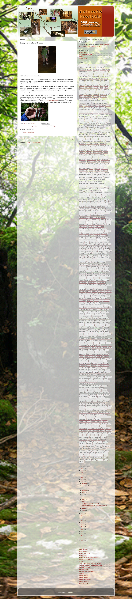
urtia (80, 448)
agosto (84, 492)
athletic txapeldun (85, 114)
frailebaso (90, 199)
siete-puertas (90, 403)
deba (100, 159)
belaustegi (96, 136)
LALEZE (104, 293)
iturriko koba (108, 251)
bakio (95, 125)
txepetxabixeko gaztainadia (96, 430)
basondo (96, 132)
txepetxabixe (83, 430)
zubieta (94, 459)
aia (94, 74)
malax (105, 316)
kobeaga (108, 284)
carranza (89, 152)
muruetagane (89, 343)
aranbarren (82, 92)
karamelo (82, 273)
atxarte (87, 116)
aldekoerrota (83, 78)
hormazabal (89, 231)
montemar (82, 338)
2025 (82, 470)
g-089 (92, 201)
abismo (93, 67)
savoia (95, 401)
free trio (97, 199)
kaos (106, 269)
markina (81, 325)
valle (89, 450)
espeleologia (83, 181)
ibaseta (106, 233)
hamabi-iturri (83, 226)
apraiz (106, 87)
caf (110, 148)
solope (101, 408)
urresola (89, 443)
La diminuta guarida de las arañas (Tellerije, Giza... (95, 505)
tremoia (103, 423)
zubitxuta (100, 459)
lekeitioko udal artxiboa (86, 305)
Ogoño (93, 347)
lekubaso (107, 305)
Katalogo (90, 278)
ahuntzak (90, 74)
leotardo (86, 307)
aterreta (99, 112)
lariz (93, 298)
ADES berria (91, 71)
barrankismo (83, 127)
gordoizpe (82, 224)
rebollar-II (93, 383)
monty (88, 338)
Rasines (87, 383)
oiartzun (104, 347)
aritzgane (96, 96)
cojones (81, 154)
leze (85, 311)
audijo (95, 121)
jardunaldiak (101, 257)
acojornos (103, 69)
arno (93, 103)
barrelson (91, 127)
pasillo (104, 367)
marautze (96, 322)
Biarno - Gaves (83, 551)
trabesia (104, 421)
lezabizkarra (83, 309)
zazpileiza (87, 455)
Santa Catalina (83, 396)
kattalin (81, 280)
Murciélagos (102, 340)
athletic (105, 112)
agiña (80, 74)
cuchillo (95, 157)
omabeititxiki (102, 352)
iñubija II (81, 242)
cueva (100, 157)
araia (98, 89)
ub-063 (109, 432)
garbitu (88, 210)
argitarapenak (88, 96)
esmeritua (107, 177)
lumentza (88, 314)
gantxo (93, 208)
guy (105, 224)
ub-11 (84, 435)
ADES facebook (83, 58)
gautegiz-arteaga (89, 213)
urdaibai (89, 441)
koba (92, 280)
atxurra (81, 121)
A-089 (86, 65)
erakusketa (104, 170)
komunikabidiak (95, 287)
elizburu (88, 168)
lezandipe (100, 309)
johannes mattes (99, 260)
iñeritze (99, 240)
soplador (107, 408)
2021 (82, 479)
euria (107, 188)
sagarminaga (83, 390)
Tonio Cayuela (107, 417)
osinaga (109, 358)
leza (110, 307)
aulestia (105, 121)
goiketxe (108, 219)
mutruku (102, 343)
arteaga (101, 105)
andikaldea (106, 83)
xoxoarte (86, 452)
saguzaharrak (92, 390)
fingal (99, 197)
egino (102, 166)
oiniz (80, 349)
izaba (80, 257)
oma (96, 352)
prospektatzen (83, 379)
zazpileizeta (94, 455)
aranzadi (89, 94)
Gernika (103, 217)
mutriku (96, 343)
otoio (105, 361)
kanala (89, 266)
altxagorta (88, 80)
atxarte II (93, 116)
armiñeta (81, 103)
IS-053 (101, 244)
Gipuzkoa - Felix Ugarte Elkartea (87, 571)
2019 (82, 513)
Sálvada (81, 392)
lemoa (81, 307)
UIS (102, 437)
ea (86, 166)
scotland (100, 401)
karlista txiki (103, 273)
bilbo (80, 141)
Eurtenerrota (97, 190)
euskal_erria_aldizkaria (86, 192)
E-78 (83, 166)
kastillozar (82, 278)
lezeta (103, 311)
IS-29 (107, 246)
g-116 (100, 201)
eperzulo (97, 170)
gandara (81, 208)
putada (91, 379)
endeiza (91, 170)
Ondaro (81, 356)
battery (85, 134)
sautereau (89, 401)
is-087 (80, 246)
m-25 (96, 314)
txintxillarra (83, 432)
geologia (101, 215)
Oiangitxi (98, 347)
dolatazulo (90, 163)
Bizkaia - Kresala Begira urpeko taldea (88, 557)
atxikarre (107, 116)
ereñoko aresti (97, 172)
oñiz (84, 358)
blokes (103, 141)
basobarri (82, 132)
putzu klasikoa (98, 379)
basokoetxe (89, 132)
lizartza (81, 314)
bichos (108, 139)
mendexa (106, 327)
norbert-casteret (84, 347)
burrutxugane (100, 145)
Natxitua (90, 345)
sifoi (96, 403)
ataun (106, 110)
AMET (102, 80)
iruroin (92, 244)
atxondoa (88, 119)
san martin (93, 394)
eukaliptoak (100, 188)
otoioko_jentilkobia (85, 363)
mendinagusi (83, 329)
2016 (82, 520)
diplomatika (82, 163)
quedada (88, 381)
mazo (80, 327)
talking (86, 414)
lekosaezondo (99, 305)
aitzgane (81, 76)
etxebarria (97, 186)
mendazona (99, 327)
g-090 (96, 201)
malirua (89, 318)
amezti (107, 80)
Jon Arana (108, 260)
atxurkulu (106, 119)
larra (98, 298)
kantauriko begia (104, 266)
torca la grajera (96, 421)
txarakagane (105, 428)
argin (81, 96)
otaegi (95, 361)
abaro (104, 65)
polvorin (81, 376)
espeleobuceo (89, 179)
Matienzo (102, 325)
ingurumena (82, 240)
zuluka (81, 461)
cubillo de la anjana (98, 154)
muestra (100, 338)
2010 (82, 533)
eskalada (94, 177)
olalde (102, 349)
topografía (90, 419)
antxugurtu (88, 87)
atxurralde (88, 121)
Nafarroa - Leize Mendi (85, 579)
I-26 (80, 233)
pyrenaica (82, 381)
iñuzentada (93, 242)
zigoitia (86, 457)
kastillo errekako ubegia (43, 126)
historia (98, 228)
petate (101, 372)
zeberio (101, 455)
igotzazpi (97, 235)
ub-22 (88, 435)
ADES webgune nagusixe (85, 54)
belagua (81, 136)
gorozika (89, 224)
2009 (82, 535)
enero (83, 510)
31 (79, 65)
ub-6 (100, 435)
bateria (102, 132)
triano (108, 423)
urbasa (103, 439)
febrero (84, 508)
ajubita (96, 76)
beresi (102, 136)
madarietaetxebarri (85, 316)
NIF (95, 345)
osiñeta (85, 361)
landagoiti (101, 296)
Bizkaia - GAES (83, 555)
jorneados (82, 262)
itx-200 (90, 255)
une (89, 439)
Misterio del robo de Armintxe (88, 336)
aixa (86, 76)
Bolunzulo (82, 143)
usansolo (98, 448)
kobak (98, 284)
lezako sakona (92, 309)
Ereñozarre (82, 174)
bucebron (103, 143)
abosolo (89, 69)
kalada (106, 264)
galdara (88, 206)
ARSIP (96, 105)
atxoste (94, 119)
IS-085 (109, 244)
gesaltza (82, 219)
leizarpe (81, 302)
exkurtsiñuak (98, 192)
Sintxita (94, 405)
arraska (104, 103)
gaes (99, 204)
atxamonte (108, 114)
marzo (83, 501)
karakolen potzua (96, 271)
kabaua (101, 264)
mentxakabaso (94, 331)
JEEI (107, 257)
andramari (89, 85)
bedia (98, 134)
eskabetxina (86, 177)
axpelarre (82, 125)
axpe (108, 123)
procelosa (108, 376)
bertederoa (94, 139)
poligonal (103, 374)
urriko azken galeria (99, 443)
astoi (88, 110)
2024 (82, 472)
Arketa (89, 98)
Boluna (108, 141)
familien (104, 195)
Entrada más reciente (27, 139)
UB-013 (105, 432)
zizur (105, 457)
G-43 (107, 201)
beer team (104, 134)
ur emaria (94, 439)
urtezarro (106, 446)
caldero (87, 150)
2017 (82, 518)
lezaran (106, 309)
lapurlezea (88, 298)
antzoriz (96, 87)
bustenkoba (82, 148)
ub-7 (103, 435)
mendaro (92, 327)
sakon (99, 390)
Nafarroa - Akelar (83, 575)
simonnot (82, 405)
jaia (91, 257)
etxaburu (89, 186)
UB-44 (96, 435)
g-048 (80, 201)
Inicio (49, 139)
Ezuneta (98, 195)
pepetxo (56, 126)
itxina (103, 255)
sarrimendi (106, 399)
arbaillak (95, 94)
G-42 (103, 201)
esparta (81, 179)
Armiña (103, 101)
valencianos (82, 450)
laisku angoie (98, 293)
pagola (88, 365)
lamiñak (52, 126)
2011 (82, 531)
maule (107, 325)
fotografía (82, 199)
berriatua (82, 139)
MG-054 (90, 334)
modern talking (102, 336)
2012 (82, 529)
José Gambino (102, 262)
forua (103, 197)
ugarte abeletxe (95, 437)
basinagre (106, 130)
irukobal (86, 244)
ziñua (91, 457)
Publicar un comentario (28, 132)
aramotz (108, 89)
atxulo (100, 119)
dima (98, 161)
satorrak (82, 401)
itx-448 (95, 255)
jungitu (89, 264)
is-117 (92, 246)
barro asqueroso (84, 130)
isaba (101, 248)
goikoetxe (89, 222)
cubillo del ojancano (85, 157)
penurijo (81, 372)
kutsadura (101, 291)
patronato (101, 370)
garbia (103, 208)
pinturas (91, 374)
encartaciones (83, 170)
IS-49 (91, 248)
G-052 (84, 201)
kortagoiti (104, 287)
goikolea (102, 222)
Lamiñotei (94, 296)
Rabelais (107, 381)
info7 (108, 237)
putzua (106, 379)
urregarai (82, 443)
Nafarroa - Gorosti (83, 577)
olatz (106, 349)
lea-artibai (106, 300)
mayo (83, 499)
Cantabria (104, 150)
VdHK (93, 450)
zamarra (92, 452)
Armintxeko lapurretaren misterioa (89, 101)
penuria (107, 370)
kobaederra (105, 280)
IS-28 (103, 246)
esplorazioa (94, 183)
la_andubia (108, 291)
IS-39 (80, 248)
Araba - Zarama (83, 549)
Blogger (71, 592)
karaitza (87, 271)
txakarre (102, 426)
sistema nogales (102, 405)
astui (92, 110)
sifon (100, 403)
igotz (91, 235)
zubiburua (88, 459)
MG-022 (81, 334)
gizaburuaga (95, 219)
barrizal (97, 127)
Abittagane (82, 69)
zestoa (81, 457)
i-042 (106, 231)
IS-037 (97, 244)
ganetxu (87, 208)
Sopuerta (82, 410)
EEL (98, 166)
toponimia (97, 419)
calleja (93, 150)
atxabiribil (95, 114)
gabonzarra (93, 204)
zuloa (106, 459)
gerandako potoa (95, 217)
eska (80, 177)
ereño (89, 172)
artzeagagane (88, 107)
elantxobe (82, 168)
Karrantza (90, 275)
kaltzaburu (82, 266)
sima (104, 403)
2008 (82, 538)
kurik (100, 289)
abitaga (102, 67)
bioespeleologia (88, 141)
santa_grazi (101, 396)
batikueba (108, 132)
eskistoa (100, 177)
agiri (84, 74)
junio (83, 497)
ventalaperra (99, 450)
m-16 (93, 314)
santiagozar (83, 399)
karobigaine (82, 275)
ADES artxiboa (83, 71)
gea (92, 215)
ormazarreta (91, 358)
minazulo (100, 334)
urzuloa (91, 448)
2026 (82, 468)
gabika (86, 204)
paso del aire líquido (85, 370)
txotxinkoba (91, 432)
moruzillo (94, 338)
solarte (87, 408)
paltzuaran (92, 367)
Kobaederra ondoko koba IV (87, 284)
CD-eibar (105, 152)
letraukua (100, 307)
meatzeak (86, 327)
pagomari (94, 365)
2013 (82, 526)
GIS (90, 219)
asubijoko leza (99, 110)
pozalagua (94, 376)
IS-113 (88, 246)
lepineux (92, 307)
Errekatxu (106, 174)
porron (87, 376)
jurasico (95, 264)
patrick (94, 370)
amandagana (96, 80)
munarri (89, 340)
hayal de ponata (99, 226)
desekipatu (82, 161)
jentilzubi (90, 260)
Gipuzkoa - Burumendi (84, 567)
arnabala (88, 103)
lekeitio (97, 302)
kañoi (102, 269)
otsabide (94, 363)
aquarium (82, 89)
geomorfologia (83, 217)
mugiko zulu (107, 338)
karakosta (106, 271)
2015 (82, 522)
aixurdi (91, 76)
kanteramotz (92, 269)
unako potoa (83, 439)
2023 (82, 475)
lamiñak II (87, 296)
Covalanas (88, 154)
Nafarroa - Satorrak (84, 581)
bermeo (107, 136)
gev (87, 219)
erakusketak (83, 172)
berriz (88, 139)
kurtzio (88, 291)
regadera (104, 385)
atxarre (81, 116)
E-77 (80, 166)
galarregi (105, 204)
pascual (99, 367)
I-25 (109, 231)
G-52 (110, 201)
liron (107, 311)
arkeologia (82, 98)
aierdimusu (100, 74)
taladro (107, 412)
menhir (106, 329)
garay (98, 208)
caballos (105, 148)
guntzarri (100, 224)
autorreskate (83, 123)
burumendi (108, 145)
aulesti (100, 121)
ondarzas (106, 356)
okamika (90, 349)
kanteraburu (83, 269)
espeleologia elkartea (95, 181)
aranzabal (82, 94)
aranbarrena (91, 92)
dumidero (102, 163)
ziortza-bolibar (98, 457)
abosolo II (96, 69)
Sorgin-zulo (89, 410)
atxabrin (101, 114)
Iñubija (104, 240)
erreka (100, 174)
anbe (100, 83)
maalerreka (101, 314)
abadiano (99, 65)
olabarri (96, 349)
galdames (82, 206)
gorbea (108, 222)
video (80, 452)
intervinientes (91, 240)
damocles (95, 159)
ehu (106, 166)
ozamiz (106, 363)
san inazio (98, 392)
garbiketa (82, 210)
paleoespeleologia (103, 365)
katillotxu (103, 278)
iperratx (99, 242)
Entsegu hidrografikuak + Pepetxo (90, 503)
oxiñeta (100, 363)
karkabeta (95, 273)
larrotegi (104, 298)
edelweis (90, 166)
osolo (91, 361)
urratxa (105, 441)
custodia (82, 159)
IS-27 (100, 246)
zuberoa (81, 459)
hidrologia (92, 228)
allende (96, 78)
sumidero (96, 410)
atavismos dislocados (85, 112)
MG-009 (107, 331)
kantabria (95, 266)
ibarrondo (100, 233)
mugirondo (82, 340)
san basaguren (89, 392)
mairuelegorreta (97, 316)
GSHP (94, 224)
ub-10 (80, 435)
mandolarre (88, 322)
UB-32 (92, 435)
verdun (107, 450)
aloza (106, 78)
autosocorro (93, 123)
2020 (82, 481)
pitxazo (97, 374)
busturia (99, 148)
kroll (95, 289)
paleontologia (83, 367)
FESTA (94, 197)
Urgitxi (100, 441)
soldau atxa (94, 408)
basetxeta (99, 130)
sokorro (81, 408)
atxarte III (100, 116)
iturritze (82, 253)
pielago (85, 374)
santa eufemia (93, 396)
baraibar (100, 125)
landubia (107, 296)
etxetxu (94, 188)
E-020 (107, 163)
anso (107, 85)
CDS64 (81, 561)
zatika (81, 455)
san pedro (100, 394)
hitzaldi (104, 228)
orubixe (103, 358)
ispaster (106, 248)
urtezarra (99, 446)
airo (109, 74)
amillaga (81, 83)
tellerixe (104, 414)
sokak (109, 405)
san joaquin (105, 392)
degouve (105, 159)
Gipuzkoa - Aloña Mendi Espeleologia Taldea (90, 565)
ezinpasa (92, 195)
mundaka (95, 340)
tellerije (98, 414)
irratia (81, 244)
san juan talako (84, 394)
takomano (101, 412)
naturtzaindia (83, 345)
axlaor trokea (102, 123)
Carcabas (82, 152)
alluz (101, 78)
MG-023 (86, 334)
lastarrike (90, 300)
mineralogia (107, 334)
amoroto (27, 126)
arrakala (98, 103)
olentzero (82, 352)
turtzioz (88, 426)
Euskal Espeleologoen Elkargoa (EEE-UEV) (90, 563)
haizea (109, 224)
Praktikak (101, 376)
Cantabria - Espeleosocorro (86, 559)
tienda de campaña (91, 417)
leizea (87, 302)
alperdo (81, 80)
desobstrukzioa (91, 161)
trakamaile (89, 423)
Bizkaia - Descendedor (84, 553)
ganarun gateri (105, 206)
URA (99, 439)
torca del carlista (84, 421)
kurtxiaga (82, 291)
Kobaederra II (83, 282)
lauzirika (96, 300)
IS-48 (87, 248)
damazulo (88, 159)
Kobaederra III (92, 282)
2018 (82, 515)
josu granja (82, 264)
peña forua (88, 372)
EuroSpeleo (88, 190)
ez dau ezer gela (84, 195)
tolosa (99, 417)
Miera (95, 334)
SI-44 (80, 403)
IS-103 (84, 246)
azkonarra (89, 125)
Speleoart (81, 56)
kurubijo (94, 291)
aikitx (105, 74)
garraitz (102, 210)
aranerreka (99, 92)
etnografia (82, 186)
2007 (82, 540)
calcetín (81, 150)
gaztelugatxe (106, 213)
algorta (91, 78)
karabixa (81, 271)
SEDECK (106, 401)
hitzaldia (81, 231)
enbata (101, 168)
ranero (81, 383)
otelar (100, 361)
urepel (95, 441)
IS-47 (84, 248)
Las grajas (82, 300)
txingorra (108, 430)
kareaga (88, 273)
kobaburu (98, 280)
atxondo (81, 119)
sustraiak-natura (92, 412)
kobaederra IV (101, 282)
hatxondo (91, 226)
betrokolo (102, 139)
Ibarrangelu (85, 233)
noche (99, 345)
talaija (81, 414)
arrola (81, 105)
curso (105, 157)
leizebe (92, 302)
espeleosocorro (84, 183)
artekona (108, 105)
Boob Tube (89, 143)
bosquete (96, 143)
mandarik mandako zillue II (102, 320)
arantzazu (107, 92)
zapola (105, 452)
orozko (98, 358)
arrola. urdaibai (89, 105)
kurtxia (105, 289)
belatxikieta (88, 136)
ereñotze (105, 172)
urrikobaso (82, 446)
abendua (81, 67)
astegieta (103, 107)
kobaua (103, 284)
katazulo (96, 278)
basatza (93, 130)
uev (107, 435)
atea (94, 112)
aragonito (93, 89)
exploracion (107, 192)
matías (97, 325)
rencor (81, 387)
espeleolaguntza (99, 179)
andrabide (82, 85)
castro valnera (97, 152)
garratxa (108, 210)
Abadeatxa (92, 65)
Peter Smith (107, 372)
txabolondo (95, 426)
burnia (93, 145)
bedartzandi (92, 134)
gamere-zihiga (96, 206)
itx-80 (99, 255)
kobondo (87, 287)
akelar (101, 76)
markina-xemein (89, 325)
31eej (82, 65)
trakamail (82, 423)
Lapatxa (81, 298)
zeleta (106, 455)
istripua (94, 251)
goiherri (102, 219)
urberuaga (82, 441)
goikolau (96, 222)
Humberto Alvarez (99, 231)
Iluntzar (103, 237)
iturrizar (88, 253)
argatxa (107, 94)
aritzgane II (103, 96)
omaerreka (82, 354)
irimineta (106, 242)
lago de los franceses (86, 293)
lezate (81, 311)
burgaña (81, 145)
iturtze (81, 255)
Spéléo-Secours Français (85, 583)
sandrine (106, 394)
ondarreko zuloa (90, 356)
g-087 (88, 201)
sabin (101, 387)
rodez (97, 387)
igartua (86, 235)
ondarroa (99, 356)
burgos (87, 145)
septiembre (85, 490)
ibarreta (92, 233)
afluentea (99, 71)
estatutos (102, 183)
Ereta (89, 174)
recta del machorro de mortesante (89, 385)
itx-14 (86, 255)
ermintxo (94, 174)
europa (81, 190)
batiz (80, 134)
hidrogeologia (33, 126)
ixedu (108, 255)
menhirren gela (83, 331)
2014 (82, 524)
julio (83, 494)
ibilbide (81, 235)
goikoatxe (82, 222)
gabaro (81, 204)
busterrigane (91, 148)
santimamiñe (91, 399)
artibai (81, 107)
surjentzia (82, 412)
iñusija (87, 242)
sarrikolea (99, 399)
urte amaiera (91, 446)
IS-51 (98, 248)
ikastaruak (104, 235)
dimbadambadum (105, 161)
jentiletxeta (83, 260)
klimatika (87, 280)
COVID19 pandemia (52, 100)
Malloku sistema (103, 318)
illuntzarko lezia (91, 237)
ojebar (85, 349)
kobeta (81, 287)
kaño (98, 269)
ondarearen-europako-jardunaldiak (97, 354)
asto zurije (82, 110)
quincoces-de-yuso (98, 381)
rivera (92, 387)
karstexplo (81, 573)
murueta (81, 343)
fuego (103, 199)
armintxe (94, 98)
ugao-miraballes (84, 437)
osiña (80, 361)
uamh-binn (99, 432)
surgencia (104, 410)
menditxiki (99, 329)
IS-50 (94, 248)
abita (97, 67)
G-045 (107, 199)
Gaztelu (98, 213)
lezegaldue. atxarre (94, 311)
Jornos (89, 262)
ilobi (98, 237)
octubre (84, 488)
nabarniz (108, 343)
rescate (87, 387)
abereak (87, 67)
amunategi (95, 83)
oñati (80, 358)
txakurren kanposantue (86, 428)
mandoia (81, 322)
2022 (82, 477)
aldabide (106, 76)
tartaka (92, 414)
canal (98, 150)
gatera (81, 213)
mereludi (101, 331)
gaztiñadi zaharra (84, 215)
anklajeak (96, 85)
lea (101, 300)
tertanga (82, 417)
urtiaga (85, 448)
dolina (97, 163)
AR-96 (87, 89)
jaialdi (95, 257)
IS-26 (96, 246)
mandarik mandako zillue (86, 320)
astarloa (96, 107)
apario (101, 87)
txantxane (98, 428)
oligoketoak (90, 352)
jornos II (94, 262)
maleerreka (82, 318)
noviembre (85, 485)
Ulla (105, 437)
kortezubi (82, 289)
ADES (87, 44)
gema (95, 215)
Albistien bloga (82, 52)
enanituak (95, 168)
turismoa (82, 426)
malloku (95, 318)
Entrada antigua (69, 139)
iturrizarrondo (96, 253)
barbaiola (107, 125)
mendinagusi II (92, 329)
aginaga (105, 71)
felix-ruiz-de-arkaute (85, 197)
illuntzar (82, 237)
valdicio (104, 448)
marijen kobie (104, 322)
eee (95, 166)
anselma (102, 85)
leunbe (106, 307)
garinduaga (95, 210)
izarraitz (86, 257)
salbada (104, 390)
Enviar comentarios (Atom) (34, 142)
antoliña (81, 87)
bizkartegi (97, 141)
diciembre (84, 483)
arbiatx (101, 94)
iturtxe (104, 253)
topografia (82, 419)
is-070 (105, 244)
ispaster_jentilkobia (85, 251)
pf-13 (80, 374)
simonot (88, 405)
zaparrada (99, 452)
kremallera (89, 289)
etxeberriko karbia (85, 188)
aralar (103, 89)
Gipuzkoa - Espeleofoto (85, 569)
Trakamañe (97, 423)
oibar (110, 347)
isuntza (100, 251)
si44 (84, 403)
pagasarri (82, 365)
